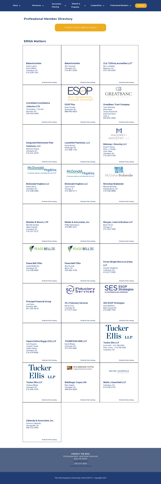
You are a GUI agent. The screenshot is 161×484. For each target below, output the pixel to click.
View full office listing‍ (80, 466)
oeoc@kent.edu (80, 461)
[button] (17, 6)
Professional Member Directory (48, 19)
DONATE (141, 6)
